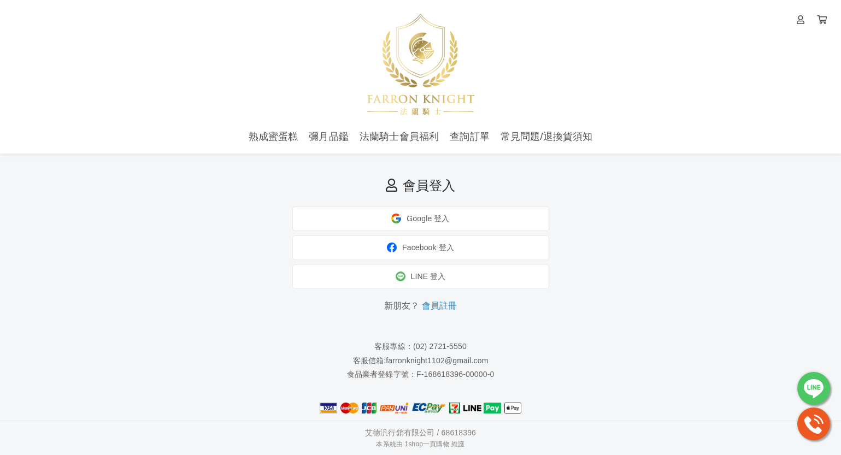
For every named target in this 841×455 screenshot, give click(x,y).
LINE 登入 (421, 276)
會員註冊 (439, 305)
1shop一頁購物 (427, 444)
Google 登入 (420, 218)
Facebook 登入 (420, 247)
